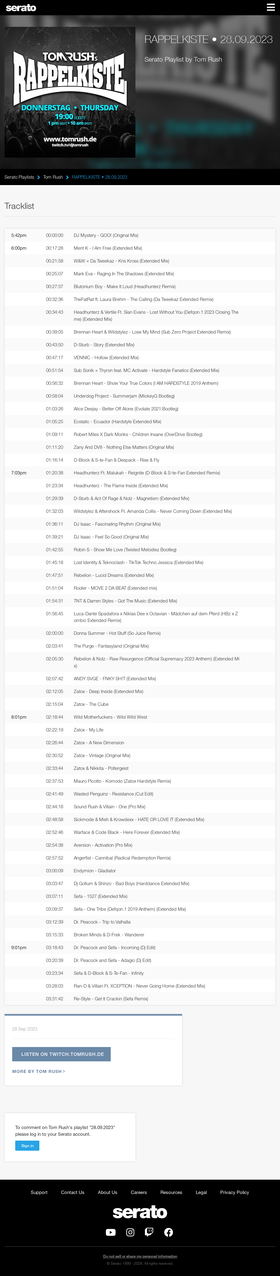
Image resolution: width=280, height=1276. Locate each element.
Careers (139, 1192)
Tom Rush (53, 177)
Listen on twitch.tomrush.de (62, 1054)
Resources (171, 1192)
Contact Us (72, 1192)
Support (39, 1192)
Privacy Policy (234, 1192)
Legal (201, 1192)
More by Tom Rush (37, 1071)
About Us (107, 1192)
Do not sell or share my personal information (140, 1256)
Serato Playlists (19, 177)
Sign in (27, 1145)
